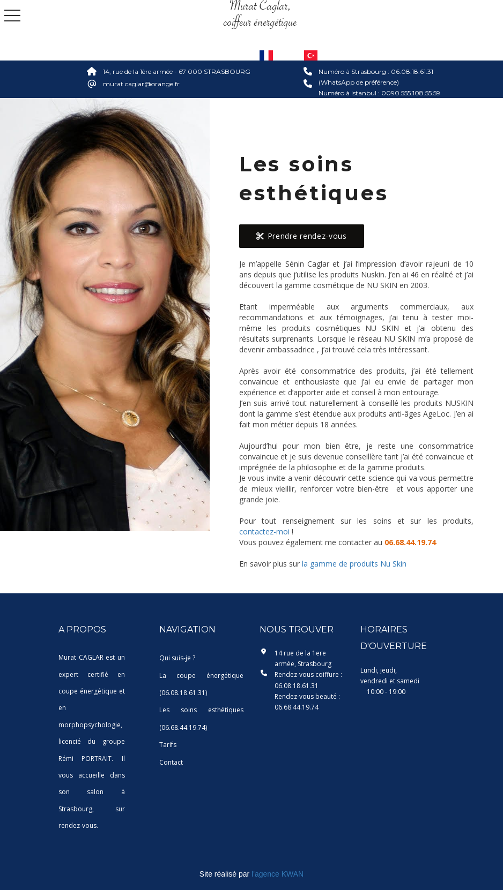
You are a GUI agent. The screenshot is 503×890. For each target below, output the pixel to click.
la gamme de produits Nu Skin (354, 564)
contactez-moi (264, 531)
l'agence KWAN (278, 874)
